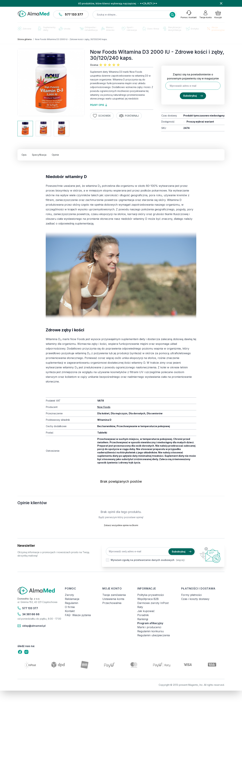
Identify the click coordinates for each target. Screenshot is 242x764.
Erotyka (192, 29)
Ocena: (94, 64)
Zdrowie (24, 28)
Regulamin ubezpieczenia (153, 635)
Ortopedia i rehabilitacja (89, 28)
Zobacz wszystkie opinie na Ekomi (121, 525)
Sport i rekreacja (129, 28)
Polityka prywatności (150, 595)
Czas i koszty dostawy (195, 599)
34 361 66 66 (28, 614)
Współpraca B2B (148, 599)
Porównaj (129, 115)
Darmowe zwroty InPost (153, 603)
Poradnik (143, 615)
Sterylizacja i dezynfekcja (172, 28)
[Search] (172, 15)
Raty (140, 607)
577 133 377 (71, 14)
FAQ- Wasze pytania (78, 615)
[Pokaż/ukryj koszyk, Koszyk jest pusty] (218, 14)
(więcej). (180, 560)
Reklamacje (72, 599)
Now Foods (103, 407)
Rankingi (142, 619)
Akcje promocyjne (216, 28)
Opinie (55, 154)
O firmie (70, 607)
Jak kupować (146, 611)
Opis (24, 154)
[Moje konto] (205, 14)
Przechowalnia (111, 603)
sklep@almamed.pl (31, 625)
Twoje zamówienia (114, 595)
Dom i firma (150, 28)
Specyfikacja (39, 154)
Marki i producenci (149, 627)
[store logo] (33, 14)
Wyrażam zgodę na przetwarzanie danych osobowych (142, 560)
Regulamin (71, 603)
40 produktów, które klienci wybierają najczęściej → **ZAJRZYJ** (117, 3)
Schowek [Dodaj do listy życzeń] (102, 116)
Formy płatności (191, 595)
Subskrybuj (193, 95)
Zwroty (69, 595)
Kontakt (70, 611)
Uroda (64, 28)
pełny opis (98, 104)
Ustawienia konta (113, 599)
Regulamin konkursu (150, 631)
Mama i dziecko (107, 28)
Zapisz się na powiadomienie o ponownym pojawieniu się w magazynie (193, 76)
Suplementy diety (46, 28)
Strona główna (24, 39)
